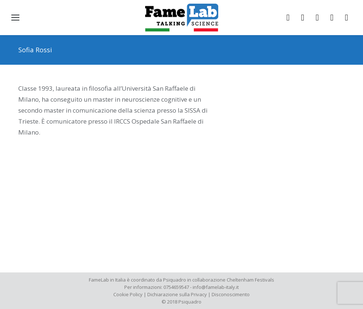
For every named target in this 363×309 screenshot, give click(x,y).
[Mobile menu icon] (15, 17)
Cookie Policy (128, 294)
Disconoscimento (231, 294)
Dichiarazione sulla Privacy (177, 294)
